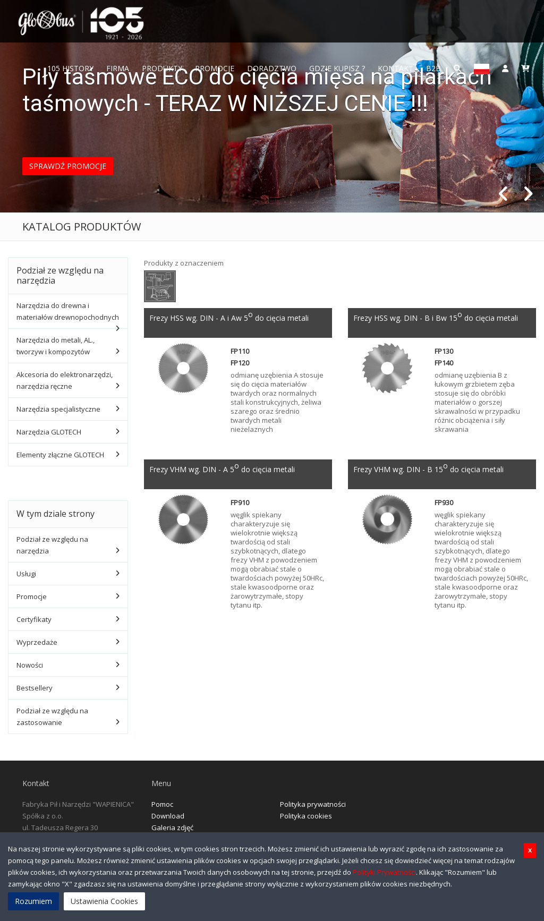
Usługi (26, 573)
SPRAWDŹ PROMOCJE (67, 166)
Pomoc (162, 804)
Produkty (162, 68)
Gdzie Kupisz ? (337, 68)
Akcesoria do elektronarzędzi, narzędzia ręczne (64, 380)
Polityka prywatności (313, 804)
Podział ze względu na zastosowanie (52, 716)
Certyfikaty (34, 619)
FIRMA (117, 68)
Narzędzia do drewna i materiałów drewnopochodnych (67, 311)
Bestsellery (34, 688)
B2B (433, 68)
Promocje (214, 68)
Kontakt (395, 68)
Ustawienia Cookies (104, 901)
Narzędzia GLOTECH (48, 432)
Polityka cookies (306, 816)
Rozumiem (33, 901)
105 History (70, 68)
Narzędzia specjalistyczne (58, 409)
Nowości (29, 665)
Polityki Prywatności (384, 872)
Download (167, 816)
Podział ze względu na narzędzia (52, 545)
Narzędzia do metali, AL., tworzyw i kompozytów (55, 345)
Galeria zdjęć (172, 827)
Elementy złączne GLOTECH (60, 454)
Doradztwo (271, 68)
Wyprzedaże (36, 642)
